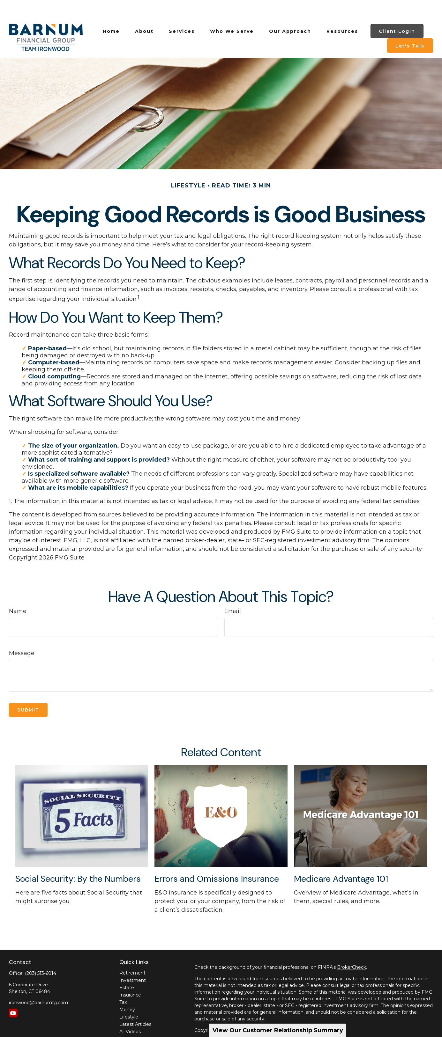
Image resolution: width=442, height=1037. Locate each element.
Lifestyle (128, 998)
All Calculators (134, 1020)
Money (127, 990)
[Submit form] (28, 691)
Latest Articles (135, 1005)
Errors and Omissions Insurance (216, 859)
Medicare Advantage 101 (341, 859)
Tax (123, 983)
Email (232, 591)
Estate (126, 968)
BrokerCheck (351, 948)
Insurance (130, 976)
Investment (132, 961)
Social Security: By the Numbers (78, 859)
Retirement (132, 954)
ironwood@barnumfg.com (38, 983)
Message (21, 634)
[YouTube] (13, 994)
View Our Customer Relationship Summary (278, 1030)
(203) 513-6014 (40, 954)
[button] (111, 12)
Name (17, 591)
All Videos (130, 1012)
